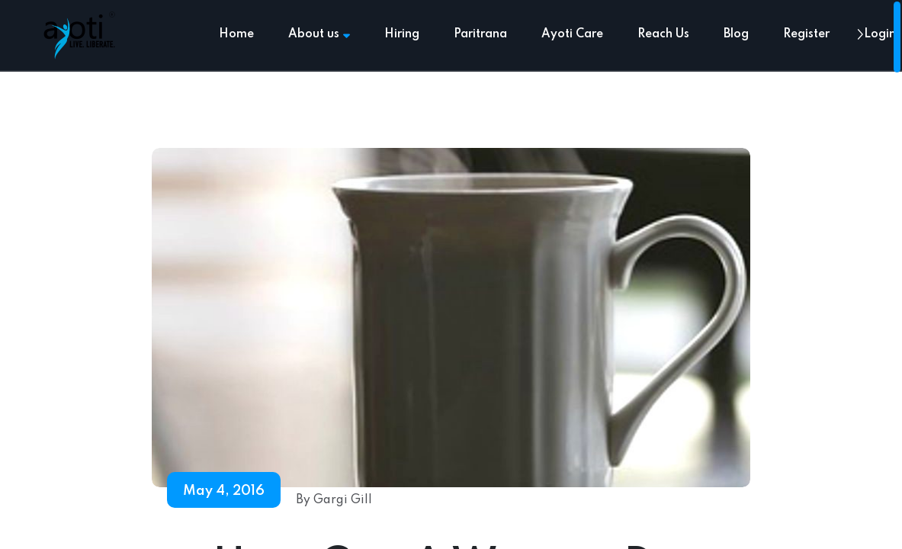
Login (880, 34)
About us (319, 34)
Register (806, 34)
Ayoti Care (572, 34)
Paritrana (480, 34)
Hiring (401, 34)
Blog (736, 34)
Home (236, 34)
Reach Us (663, 34)
